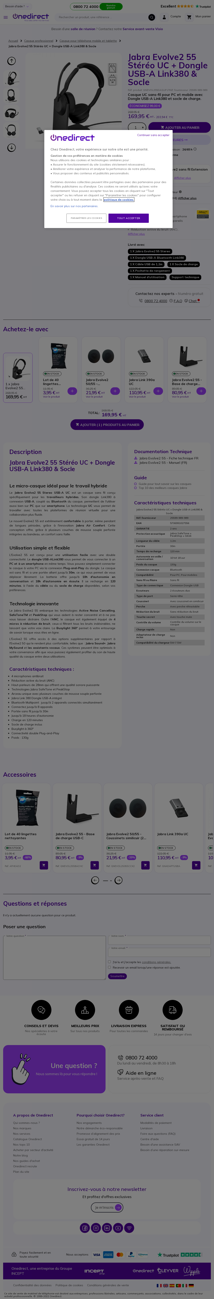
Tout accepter (128, 218)
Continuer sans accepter (153, 135)
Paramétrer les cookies (86, 218)
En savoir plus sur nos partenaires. (74, 206)
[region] (108, 179)
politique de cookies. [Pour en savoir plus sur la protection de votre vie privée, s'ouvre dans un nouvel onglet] (119, 199)
